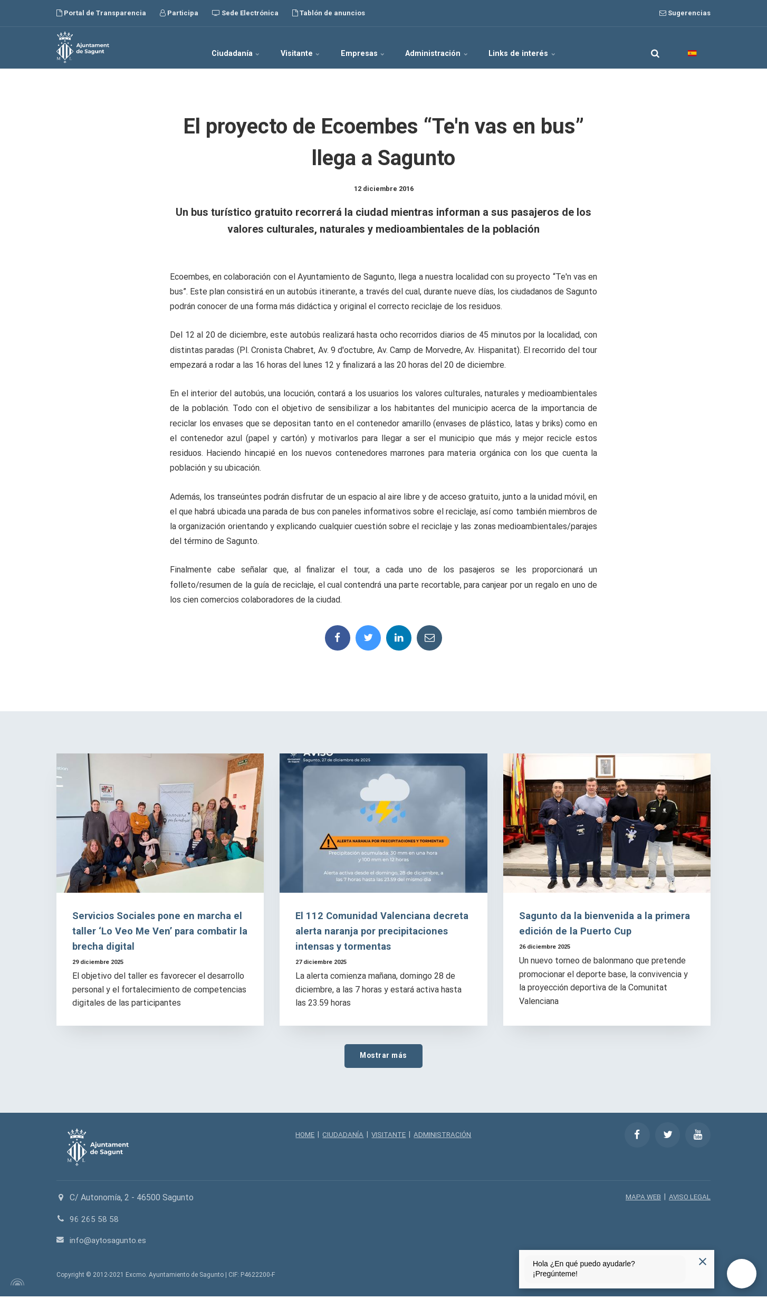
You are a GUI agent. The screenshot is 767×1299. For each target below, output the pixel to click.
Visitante (292, 47)
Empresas (364, 47)
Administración (447, 47)
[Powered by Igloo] (16, 1284)
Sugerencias (685, 13)
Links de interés (541, 47)
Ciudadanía (218, 47)
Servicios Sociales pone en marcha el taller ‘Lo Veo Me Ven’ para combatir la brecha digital (159, 932)
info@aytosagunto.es (109, 1243)
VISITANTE (388, 1136)
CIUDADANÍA (341, 1136)
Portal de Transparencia (101, 13)
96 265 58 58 (94, 1221)
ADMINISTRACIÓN (444, 1136)
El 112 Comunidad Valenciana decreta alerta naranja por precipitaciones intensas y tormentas (382, 932)
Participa (179, 13)
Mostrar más (383, 1057)
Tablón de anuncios (328, 13)
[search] (655, 47)
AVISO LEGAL (689, 1199)
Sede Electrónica (245, 13)
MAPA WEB (641, 1199)
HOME (303, 1136)
